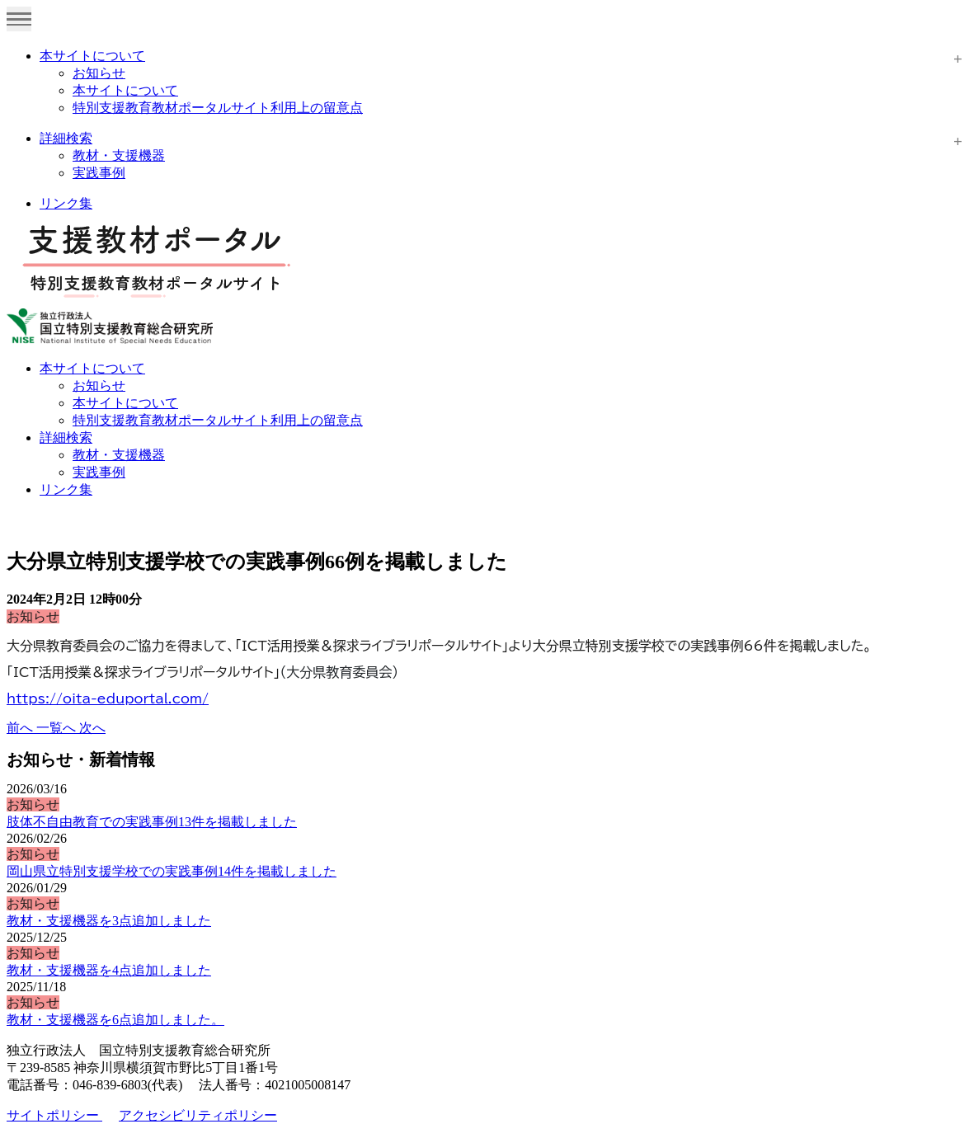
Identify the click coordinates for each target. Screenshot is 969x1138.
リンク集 (66, 203)
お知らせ (99, 73)
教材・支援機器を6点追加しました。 (115, 1020)
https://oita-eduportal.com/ (108, 698)
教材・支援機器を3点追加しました (109, 921)
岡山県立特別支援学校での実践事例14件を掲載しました (171, 871)
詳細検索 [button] (66, 437)
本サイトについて (92, 56)
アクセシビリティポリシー (198, 1115)
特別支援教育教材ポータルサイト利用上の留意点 (218, 108)
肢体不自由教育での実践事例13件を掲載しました (152, 822)
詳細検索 (66, 138)
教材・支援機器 (119, 155)
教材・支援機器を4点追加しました (109, 970)
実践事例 (99, 173)
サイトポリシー (54, 1115)
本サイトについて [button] (92, 368)
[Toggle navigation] (19, 19)
